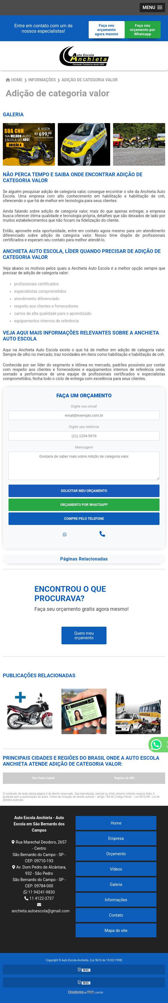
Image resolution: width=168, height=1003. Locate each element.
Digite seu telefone (84, 427)
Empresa (116, 838)
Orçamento (116, 854)
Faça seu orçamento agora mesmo (106, 29)
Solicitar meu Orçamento (84, 491)
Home (116, 823)
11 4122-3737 (39, 898)
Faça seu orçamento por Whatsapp (142, 29)
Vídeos (116, 869)
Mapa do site (116, 930)
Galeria (116, 884)
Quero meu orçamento (83, 635)
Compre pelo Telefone (84, 519)
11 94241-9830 (39, 892)
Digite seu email (84, 406)
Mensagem (84, 447)
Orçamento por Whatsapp (84, 505)
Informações (116, 900)
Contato (116, 915)
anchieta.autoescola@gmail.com (39, 908)
